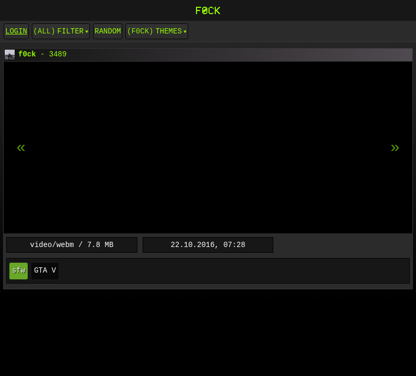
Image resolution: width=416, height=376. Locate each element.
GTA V (45, 271)
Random (108, 31)
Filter (70, 31)
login (16, 31)
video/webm (52, 245)
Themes (168, 31)
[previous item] (395, 148)
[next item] (21, 148)
